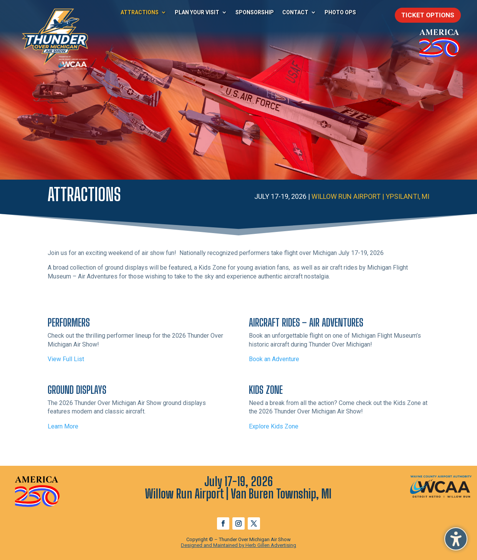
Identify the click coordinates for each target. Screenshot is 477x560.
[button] (455, 538)
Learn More (63, 426)
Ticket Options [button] (427, 15)
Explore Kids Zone (273, 426)
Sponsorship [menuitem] (254, 12)
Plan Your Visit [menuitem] (197, 12)
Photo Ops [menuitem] (340, 12)
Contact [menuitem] (295, 12)
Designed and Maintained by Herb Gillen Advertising (238, 545)
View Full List (66, 359)
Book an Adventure (274, 359)
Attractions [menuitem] (140, 12)
